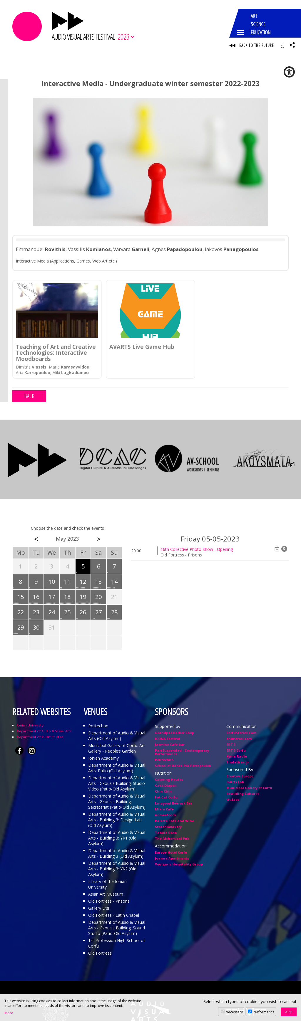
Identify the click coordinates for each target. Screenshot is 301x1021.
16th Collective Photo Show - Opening (196, 550)
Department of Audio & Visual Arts (44, 731)
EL (282, 45)
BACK (29, 397)
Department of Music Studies (40, 737)
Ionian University (30, 726)
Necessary (234, 1012)
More (8, 1013)
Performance (264, 1012)
